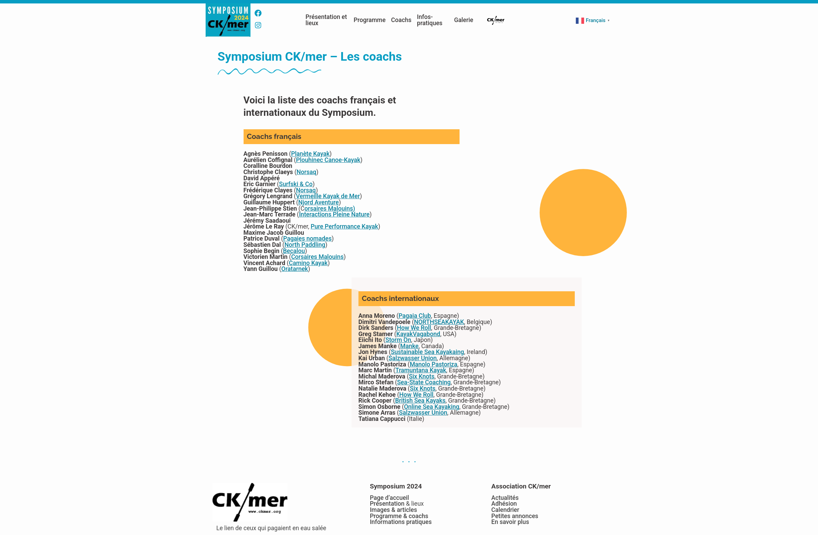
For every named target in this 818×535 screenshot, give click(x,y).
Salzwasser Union (412, 358)
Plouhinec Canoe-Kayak (328, 160)
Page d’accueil (389, 497)
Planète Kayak (310, 153)
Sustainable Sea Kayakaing (427, 352)
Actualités (505, 497)
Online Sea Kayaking (431, 406)
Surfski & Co (296, 184)
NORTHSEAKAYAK (439, 322)
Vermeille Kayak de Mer (328, 196)
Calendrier (505, 509)
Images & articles (393, 509)
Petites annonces (514, 516)
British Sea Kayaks (420, 400)
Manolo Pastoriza (433, 364)
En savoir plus (510, 521)
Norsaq (306, 172)
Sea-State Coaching (424, 382)
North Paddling (304, 244)
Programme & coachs (399, 516)
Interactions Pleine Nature (334, 214)
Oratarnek (294, 268)
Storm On (398, 339)
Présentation (387, 503)
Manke (409, 346)
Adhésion (504, 503)
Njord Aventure (318, 202)
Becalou (294, 251)
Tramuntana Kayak (420, 370)
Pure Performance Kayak (344, 226)
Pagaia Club (414, 315)
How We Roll (414, 327)
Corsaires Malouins (317, 256)
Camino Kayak (308, 263)
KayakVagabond (418, 334)
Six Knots (421, 376)
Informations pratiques (401, 521)
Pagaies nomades (307, 238)
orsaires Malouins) (330, 208)
